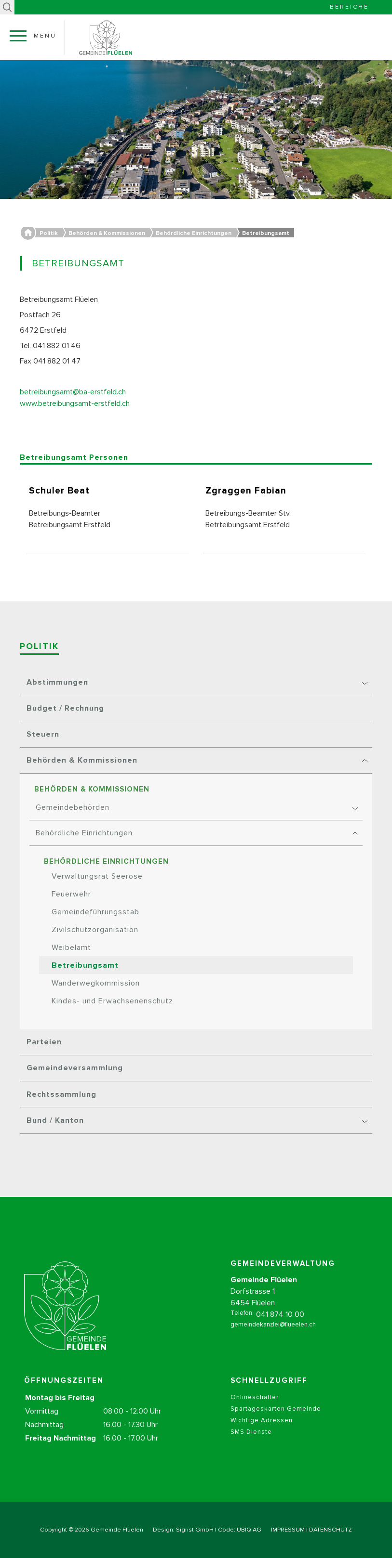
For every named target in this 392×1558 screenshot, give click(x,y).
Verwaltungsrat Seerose (97, 876)
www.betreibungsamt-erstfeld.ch (75, 403)
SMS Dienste (251, 1445)
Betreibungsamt (85, 965)
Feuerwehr (71, 894)
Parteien (44, 1042)
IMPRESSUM (288, 1530)
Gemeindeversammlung (75, 1068)
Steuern (43, 734)
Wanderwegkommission (96, 983)
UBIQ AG (249, 1530)
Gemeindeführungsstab (95, 912)
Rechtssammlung (61, 1094)
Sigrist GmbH (195, 1530)
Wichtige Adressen (261, 1434)
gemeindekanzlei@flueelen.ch (273, 1338)
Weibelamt (71, 947)
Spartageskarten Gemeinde (275, 1422)
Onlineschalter (254, 1411)
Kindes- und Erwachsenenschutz (112, 1001)
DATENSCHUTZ (330, 1530)
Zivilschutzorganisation (95, 930)
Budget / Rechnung (65, 708)
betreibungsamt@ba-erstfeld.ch (73, 392)
